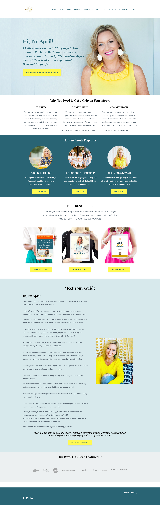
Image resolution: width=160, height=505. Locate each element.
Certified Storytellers (120, 9)
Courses (86, 9)
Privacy (134, 493)
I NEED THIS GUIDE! (40, 269)
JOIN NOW (80, 192)
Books (68, 9)
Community (105, 9)
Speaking (77, 9)
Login (134, 9)
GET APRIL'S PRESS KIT (80, 442)
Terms (126, 493)
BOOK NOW (119, 192)
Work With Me (58, 9)
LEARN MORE (41, 192)
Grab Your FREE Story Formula (42, 72)
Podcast (95, 9)
